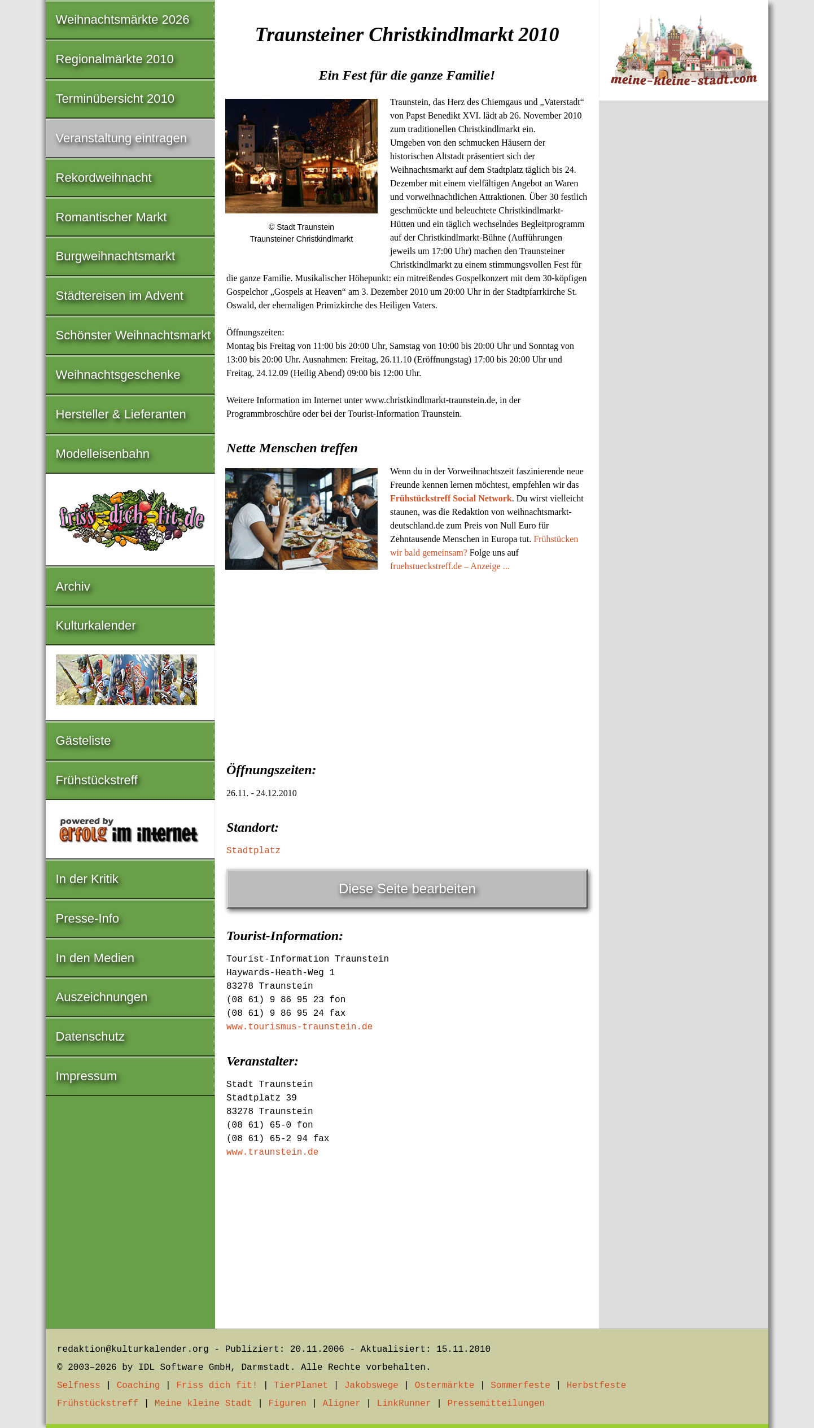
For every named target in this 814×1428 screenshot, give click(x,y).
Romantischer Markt (111, 217)
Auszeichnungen (102, 997)
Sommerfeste (520, 1386)
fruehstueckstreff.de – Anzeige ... (450, 566)
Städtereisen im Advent (119, 296)
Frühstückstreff (97, 780)
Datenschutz (90, 1036)
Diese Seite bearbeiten (407, 888)
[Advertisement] (407, 663)
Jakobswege (371, 1386)
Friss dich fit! (216, 1386)
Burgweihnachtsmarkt (116, 256)
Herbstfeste (597, 1386)
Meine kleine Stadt (203, 1404)
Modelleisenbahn (103, 454)
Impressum (86, 1076)
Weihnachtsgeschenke (118, 375)
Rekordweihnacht (104, 178)
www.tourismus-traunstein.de (299, 1027)
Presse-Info (88, 918)
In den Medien (95, 958)
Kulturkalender (96, 625)
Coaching (138, 1386)
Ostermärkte (445, 1386)
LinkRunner (404, 1404)
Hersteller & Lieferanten (121, 414)
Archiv (73, 586)
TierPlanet (301, 1386)
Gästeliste (83, 740)
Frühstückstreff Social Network (451, 498)
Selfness (78, 1386)
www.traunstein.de (272, 1152)
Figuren (287, 1404)
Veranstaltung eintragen (121, 138)
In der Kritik (87, 879)
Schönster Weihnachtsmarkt (133, 335)
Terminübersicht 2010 (115, 98)
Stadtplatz (253, 851)
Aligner (342, 1404)
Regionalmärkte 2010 (115, 59)
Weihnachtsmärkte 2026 (123, 19)
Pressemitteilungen (496, 1404)
